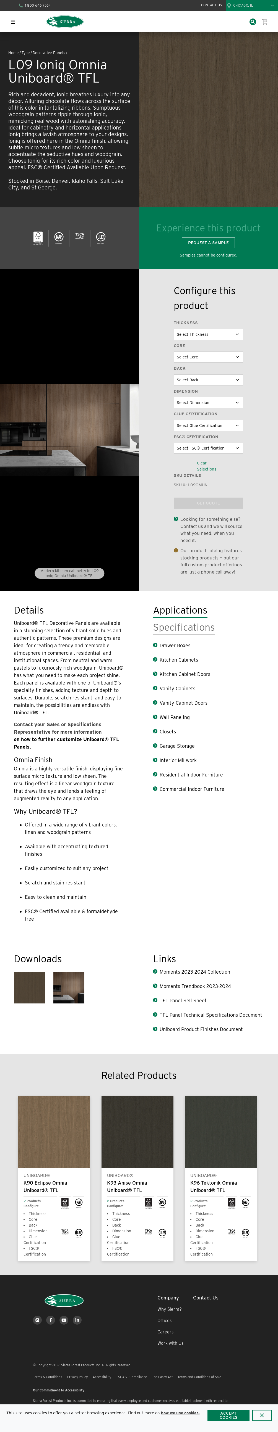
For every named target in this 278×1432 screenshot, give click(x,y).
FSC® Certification (196, 436)
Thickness (186, 322)
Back (180, 368)
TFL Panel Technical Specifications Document (211, 1015)
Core (179, 345)
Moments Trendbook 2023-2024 (195, 986)
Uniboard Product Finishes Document (201, 1029)
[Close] (262, 1415)
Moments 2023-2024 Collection (195, 972)
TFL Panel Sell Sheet (183, 1000)
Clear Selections (206, 466)
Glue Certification (195, 413)
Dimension (186, 391)
